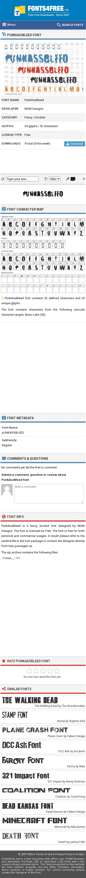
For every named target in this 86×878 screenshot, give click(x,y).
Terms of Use (44, 854)
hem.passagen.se (20, 546)
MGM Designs (34, 108)
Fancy (28, 117)
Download (74, 143)
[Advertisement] (43, 161)
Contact (79, 854)
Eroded (40, 117)
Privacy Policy (63, 854)
